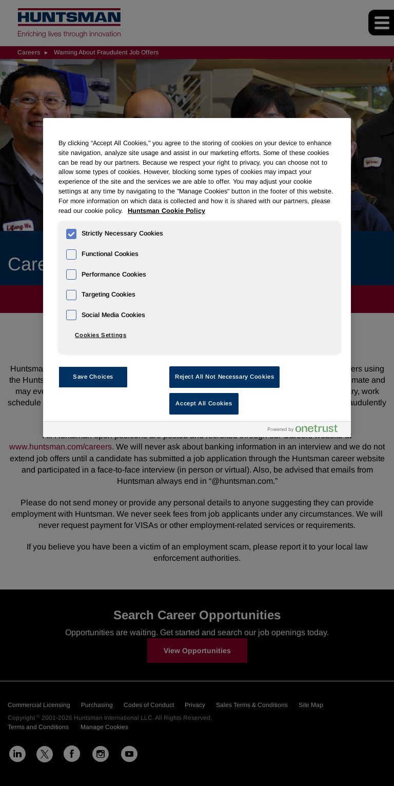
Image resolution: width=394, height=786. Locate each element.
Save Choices (93, 377)
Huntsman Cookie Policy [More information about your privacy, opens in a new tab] (166, 210)
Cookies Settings (100, 335)
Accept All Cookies (203, 403)
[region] (197, 277)
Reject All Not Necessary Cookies (224, 377)
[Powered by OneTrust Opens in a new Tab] (307, 430)
